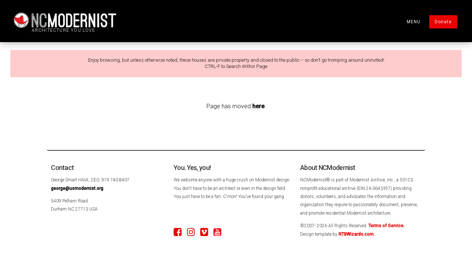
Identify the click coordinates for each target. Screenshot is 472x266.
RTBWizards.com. (357, 234)
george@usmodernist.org (77, 188)
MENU (413, 21)
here (258, 106)
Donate (443, 21)
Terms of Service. (386, 225)
